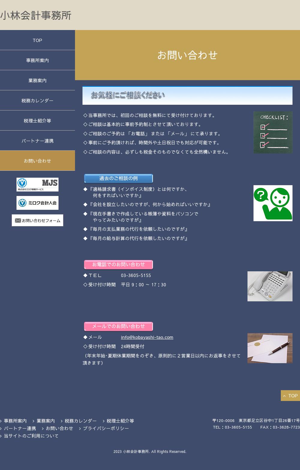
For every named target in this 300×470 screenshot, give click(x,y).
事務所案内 (37, 60)
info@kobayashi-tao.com (147, 337)
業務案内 (37, 80)
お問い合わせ (37, 161)
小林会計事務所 (35, 15)
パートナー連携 (37, 140)
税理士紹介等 (37, 120)
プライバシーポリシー (106, 428)
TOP (37, 40)
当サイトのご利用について (31, 435)
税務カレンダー (37, 100)
